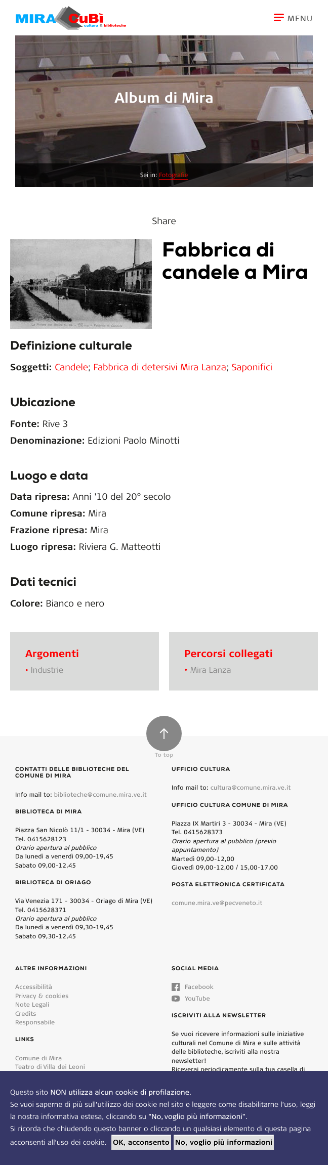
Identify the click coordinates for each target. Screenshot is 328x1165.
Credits (25, 1013)
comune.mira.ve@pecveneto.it (217, 903)
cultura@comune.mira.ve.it (251, 787)
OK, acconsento (141, 1142)
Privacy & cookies (41, 996)
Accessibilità (33, 986)
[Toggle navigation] (301, 17)
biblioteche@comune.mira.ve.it (100, 794)
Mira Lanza (210, 670)
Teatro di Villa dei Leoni (50, 1066)
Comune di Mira (38, 1058)
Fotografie (173, 175)
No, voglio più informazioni (223, 1142)
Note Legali (32, 1004)
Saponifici (252, 367)
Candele (71, 367)
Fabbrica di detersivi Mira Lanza (160, 367)
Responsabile (35, 1022)
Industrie (47, 670)
